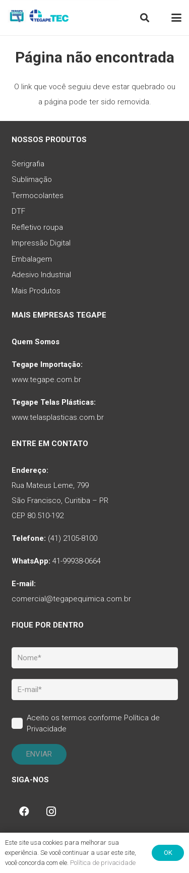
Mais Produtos (36, 290)
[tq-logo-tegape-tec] (39, 17)
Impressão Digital (41, 242)
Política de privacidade (103, 862)
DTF (18, 211)
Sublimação (32, 179)
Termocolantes (38, 195)
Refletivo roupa (37, 227)
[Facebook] (24, 811)
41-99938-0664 (76, 561)
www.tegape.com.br (46, 379)
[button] (145, 17)
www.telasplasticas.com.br (58, 417)
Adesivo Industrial (41, 274)
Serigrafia (28, 163)
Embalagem (32, 259)
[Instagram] (51, 811)
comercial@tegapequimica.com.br (71, 598)
